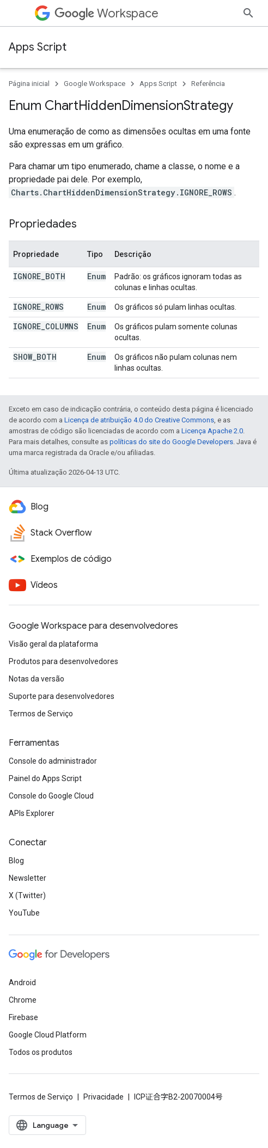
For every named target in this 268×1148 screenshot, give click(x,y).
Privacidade (103, 1096)
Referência (208, 83)
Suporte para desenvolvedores (61, 696)
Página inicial (29, 83)
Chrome (22, 1000)
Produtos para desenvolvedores (63, 661)
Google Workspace (94, 83)
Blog (16, 860)
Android (22, 982)
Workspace (106, 13)
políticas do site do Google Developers (171, 442)
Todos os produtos (40, 1052)
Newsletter (27, 878)
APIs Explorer (31, 813)
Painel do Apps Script (45, 778)
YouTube (24, 912)
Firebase (23, 1017)
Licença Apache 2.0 (212, 431)
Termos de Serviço (41, 713)
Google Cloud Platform (48, 1034)
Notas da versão (36, 678)
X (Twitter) (27, 895)
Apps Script (37, 47)
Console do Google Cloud (51, 795)
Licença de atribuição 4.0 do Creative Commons (139, 420)
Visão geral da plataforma (53, 644)
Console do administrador (53, 761)
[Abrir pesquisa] (248, 13)
